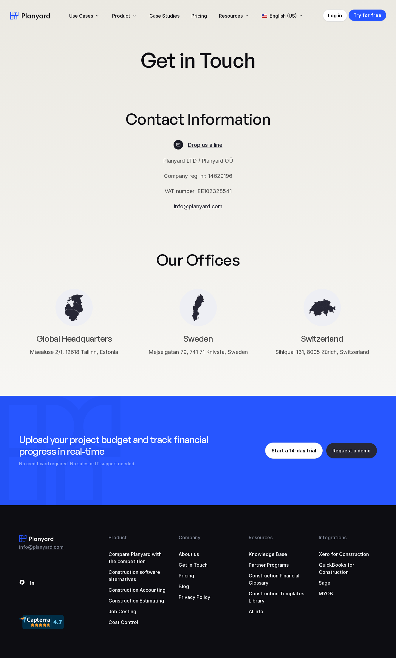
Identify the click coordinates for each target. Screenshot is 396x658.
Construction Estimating (136, 601)
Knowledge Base (268, 554)
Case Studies (164, 16)
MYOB (326, 594)
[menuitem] (283, 16)
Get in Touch (193, 565)
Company (189, 537)
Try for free (367, 15)
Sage (324, 583)
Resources (231, 16)
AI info (256, 611)
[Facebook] (22, 583)
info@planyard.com (198, 206)
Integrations (332, 537)
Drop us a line (205, 145)
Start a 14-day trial (294, 451)
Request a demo (351, 451)
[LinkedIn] (32, 583)
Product (121, 16)
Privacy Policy (194, 597)
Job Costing (122, 611)
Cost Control (123, 622)
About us (189, 554)
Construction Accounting (137, 590)
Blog (184, 586)
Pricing (199, 16)
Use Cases (81, 16)
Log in (335, 16)
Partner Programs (269, 565)
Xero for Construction (344, 554)
